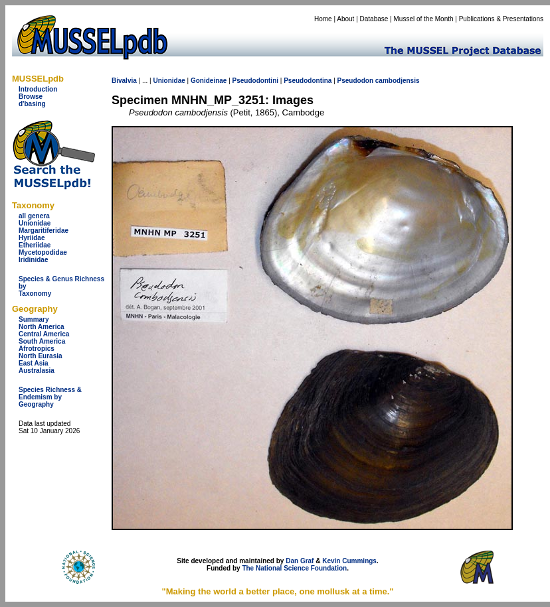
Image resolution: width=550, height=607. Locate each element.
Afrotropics (36, 348)
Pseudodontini (255, 80)
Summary (34, 319)
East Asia (33, 363)
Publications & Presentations (501, 19)
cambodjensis (397, 80)
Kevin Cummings (349, 561)
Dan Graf (300, 561)
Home (323, 19)
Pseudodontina (307, 80)
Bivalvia (124, 80)
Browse (31, 96)
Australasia (36, 370)
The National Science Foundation (294, 568)
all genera (34, 216)
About (345, 19)
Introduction (38, 89)
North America (41, 326)
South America (42, 341)
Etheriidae (34, 245)
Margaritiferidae (43, 230)
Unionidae (34, 223)
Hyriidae (32, 237)
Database (374, 19)
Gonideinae (209, 80)
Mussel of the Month (424, 19)
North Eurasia (40, 356)
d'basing (32, 103)
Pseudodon (355, 80)
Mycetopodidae (43, 252)
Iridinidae (33, 259)
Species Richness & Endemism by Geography (50, 397)
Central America (44, 334)
